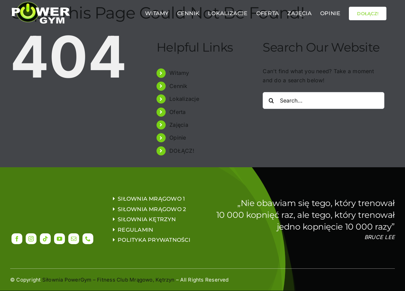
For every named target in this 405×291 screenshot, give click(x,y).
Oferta (177, 112)
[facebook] (16, 238)
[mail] (73, 238)
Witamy (179, 72)
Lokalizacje (184, 98)
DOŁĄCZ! (181, 150)
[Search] (271, 100)
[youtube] (59, 238)
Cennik (178, 86)
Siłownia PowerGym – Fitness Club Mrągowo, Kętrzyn (108, 280)
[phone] (87, 238)
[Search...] (323, 100)
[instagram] (31, 238)
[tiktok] (45, 238)
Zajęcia (178, 124)
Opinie (177, 137)
